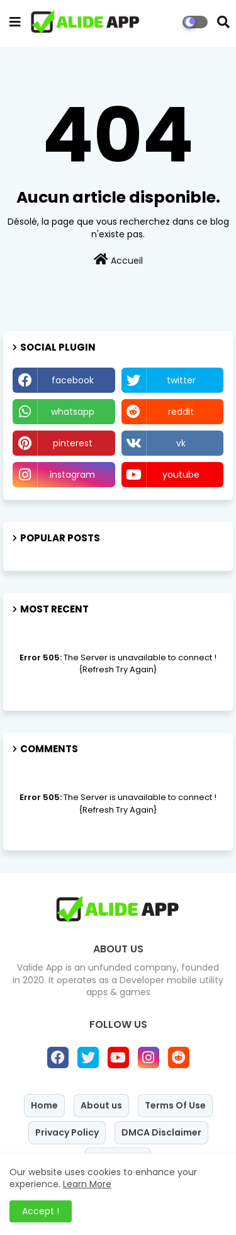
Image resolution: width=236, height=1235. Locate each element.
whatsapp (72, 411)
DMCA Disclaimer (161, 1132)
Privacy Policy (67, 1132)
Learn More (87, 1184)
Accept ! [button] (40, 1211)
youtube (180, 474)
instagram (72, 474)
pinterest (73, 443)
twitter (181, 380)
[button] (223, 22)
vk (181, 443)
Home (44, 1105)
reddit (181, 411)
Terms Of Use (175, 1105)
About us (101, 1105)
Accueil (118, 260)
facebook (73, 380)
